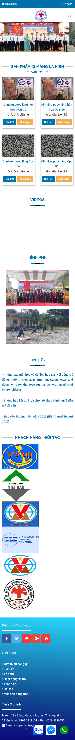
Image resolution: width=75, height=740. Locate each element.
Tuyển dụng (65, 4)
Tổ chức (8, 674)
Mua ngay (25, 122)
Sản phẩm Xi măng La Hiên (37, 66)
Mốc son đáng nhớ (15, 693)
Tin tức (37, 360)
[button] (8, 37)
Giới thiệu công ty (15, 664)
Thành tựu (9, 684)
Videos (37, 200)
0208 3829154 (28, 720)
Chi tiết (10, 122)
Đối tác (7, 689)
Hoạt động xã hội (14, 679)
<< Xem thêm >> (37, 71)
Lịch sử (8, 669)
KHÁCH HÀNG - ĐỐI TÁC (37, 437)
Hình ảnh (37, 257)
